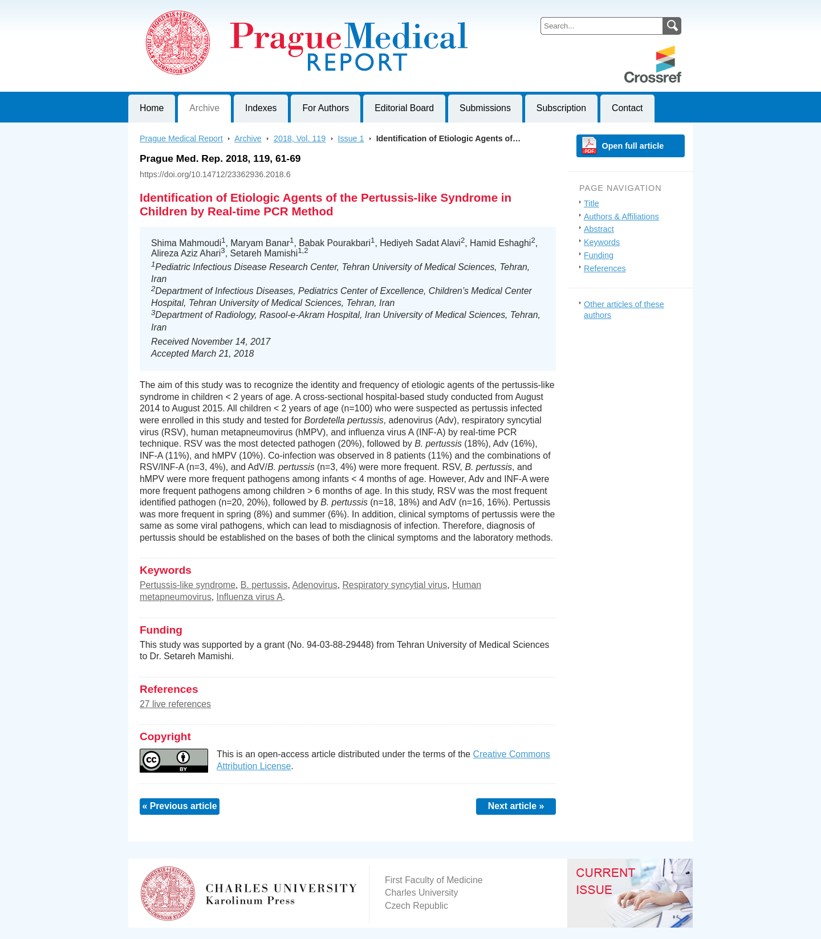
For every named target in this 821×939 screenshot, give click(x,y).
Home (152, 108)
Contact (627, 108)
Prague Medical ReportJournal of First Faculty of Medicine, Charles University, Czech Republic (268, 9)
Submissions (485, 108)
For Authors (325, 108)
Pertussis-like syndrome (187, 585)
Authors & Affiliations (621, 216)
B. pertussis (264, 585)
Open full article (633, 145)
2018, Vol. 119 (300, 138)
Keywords (602, 242)
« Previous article (179, 806)
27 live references (175, 704)
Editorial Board (404, 108)
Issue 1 (351, 138)
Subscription (561, 108)
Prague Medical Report (181, 138)
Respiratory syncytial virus (394, 585)
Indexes (261, 108)
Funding (598, 255)
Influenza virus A (250, 597)
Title (591, 203)
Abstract (599, 229)
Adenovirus (314, 585)
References (605, 268)
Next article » (516, 806)
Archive (204, 108)
